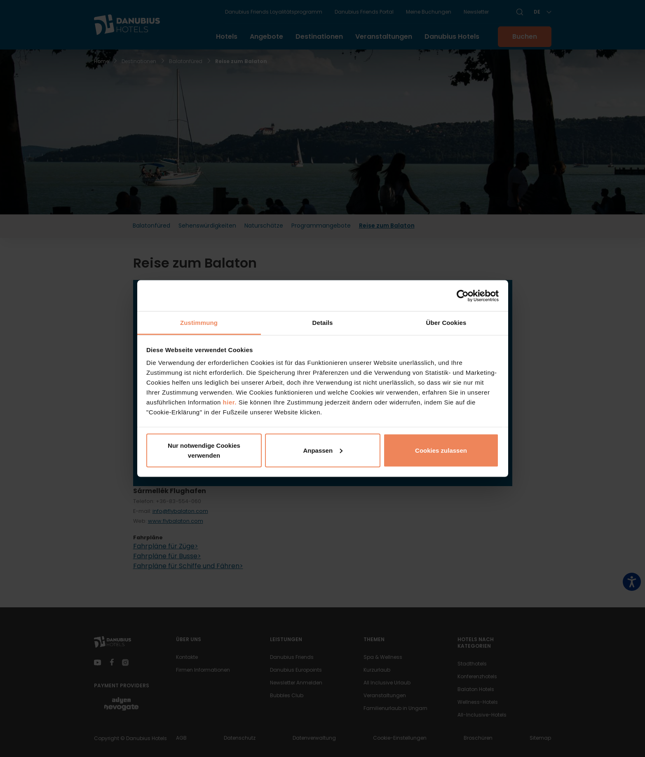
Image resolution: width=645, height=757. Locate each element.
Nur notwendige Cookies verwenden (204, 450)
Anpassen (322, 450)
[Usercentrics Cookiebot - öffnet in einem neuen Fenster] (463, 295)
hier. (230, 402)
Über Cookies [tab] (446, 322)
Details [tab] (322, 322)
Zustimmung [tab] (199, 322)
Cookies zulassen (441, 450)
